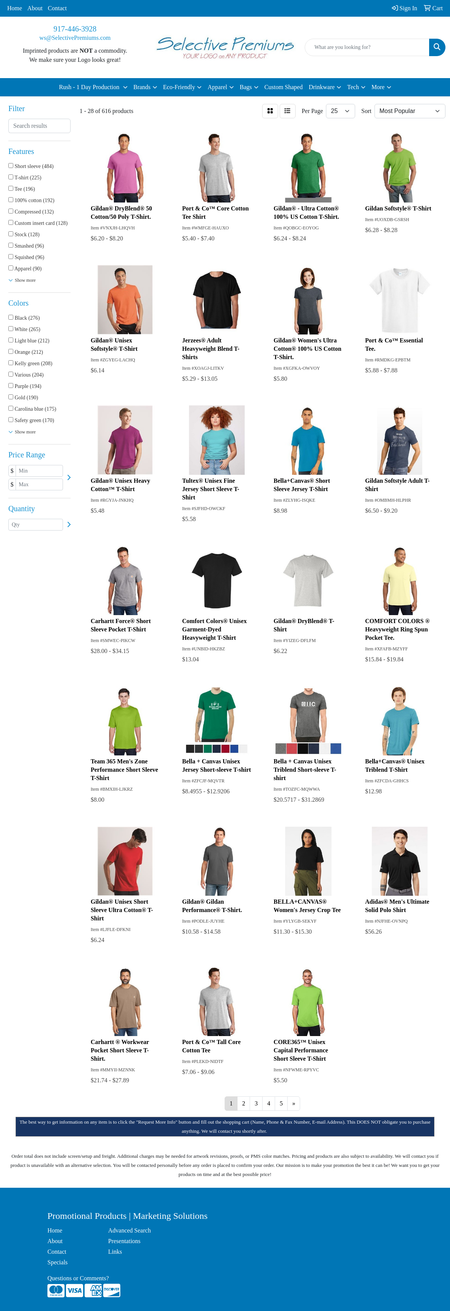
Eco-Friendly (179, 87)
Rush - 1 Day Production (90, 87)
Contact (57, 8)
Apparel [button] (217, 87)
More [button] (378, 87)
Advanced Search (129, 1230)
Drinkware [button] (322, 87)
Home (14, 8)
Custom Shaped (283, 87)
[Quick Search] (367, 47)
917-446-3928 (74, 29)
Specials (57, 1262)
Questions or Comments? (78, 1278)
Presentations (124, 1241)
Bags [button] (246, 87)
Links (115, 1251)
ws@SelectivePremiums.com (75, 38)
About (34, 8)
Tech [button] (353, 87)
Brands (142, 87)
